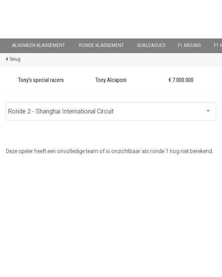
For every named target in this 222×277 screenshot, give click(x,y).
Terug (14, 59)
